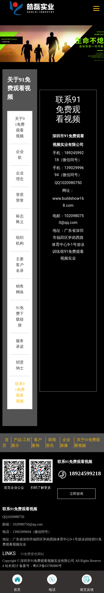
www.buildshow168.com (68, 202)
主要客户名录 (20, 265)
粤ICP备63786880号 (47, 566)
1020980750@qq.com (28, 524)
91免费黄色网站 (32, 554)
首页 (65, 72)
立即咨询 (76, 494)
